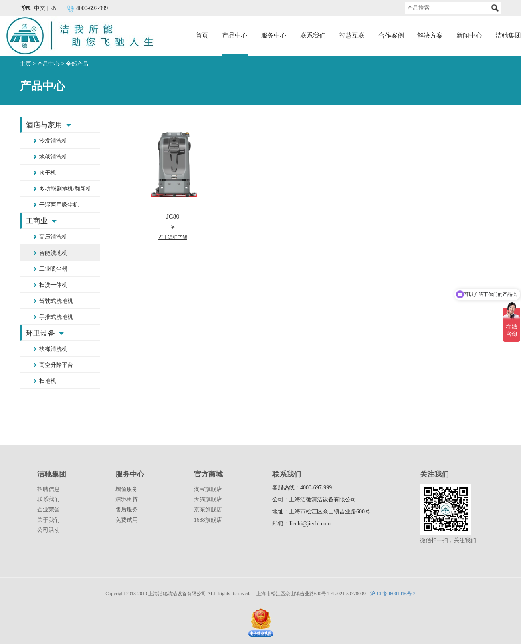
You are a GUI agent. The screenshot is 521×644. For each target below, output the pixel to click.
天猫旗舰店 (208, 499)
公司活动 (48, 530)
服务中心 (274, 35)
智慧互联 (352, 35)
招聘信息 (48, 489)
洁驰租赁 (126, 499)
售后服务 (126, 510)
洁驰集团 (508, 35)
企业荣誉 (48, 510)
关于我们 (48, 520)
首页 (202, 35)
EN (53, 8)
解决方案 (430, 35)
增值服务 (126, 489)
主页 (25, 64)
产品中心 (235, 35)
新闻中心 (469, 35)
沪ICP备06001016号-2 (393, 593)
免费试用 (126, 520)
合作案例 (391, 35)
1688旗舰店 (208, 520)
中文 (39, 8)
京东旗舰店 (208, 510)
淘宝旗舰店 (208, 489)
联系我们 (313, 35)
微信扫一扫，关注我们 (448, 540)
